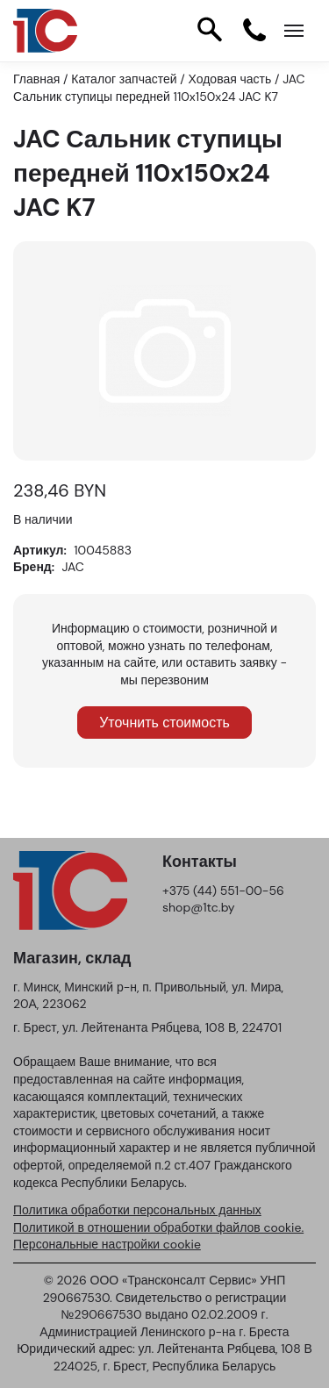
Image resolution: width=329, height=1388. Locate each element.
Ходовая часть (230, 79)
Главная (36, 79)
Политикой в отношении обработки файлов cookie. (158, 1227)
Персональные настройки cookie (107, 1244)
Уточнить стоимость (164, 722)
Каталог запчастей (123, 79)
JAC (73, 567)
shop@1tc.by (198, 907)
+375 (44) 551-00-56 (223, 890)
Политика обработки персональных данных (137, 1210)
